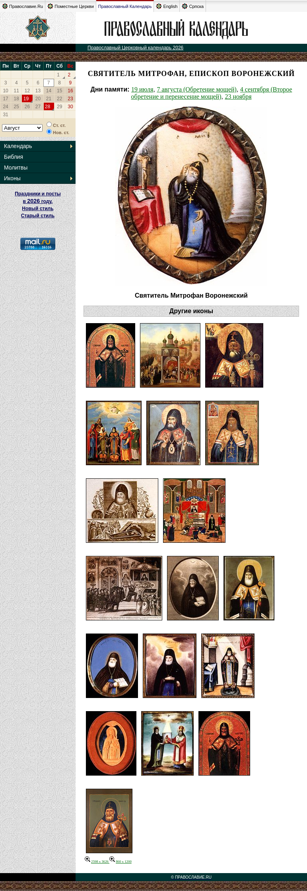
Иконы (12, 178)
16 (70, 91)
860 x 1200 (120, 862)
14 (48, 91)
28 (47, 106)
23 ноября (238, 96)
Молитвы (15, 167)
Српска (193, 6)
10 (5, 91)
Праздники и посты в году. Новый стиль (38, 201)
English (166, 6)
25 (16, 106)
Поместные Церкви (70, 6)
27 (38, 106)
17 (5, 98)
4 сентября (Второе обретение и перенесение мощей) (211, 93)
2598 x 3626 (97, 862)
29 (59, 106)
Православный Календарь (125, 6)
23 (70, 98)
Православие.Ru (22, 6)
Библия (13, 157)
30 (70, 106)
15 (59, 91)
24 (5, 106)
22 (59, 98)
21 (48, 98)
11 (16, 91)
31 (5, 114)
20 (38, 98)
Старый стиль (37, 215)
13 (38, 91)
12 (27, 91)
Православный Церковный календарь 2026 (135, 48)
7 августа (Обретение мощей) (197, 89)
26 (27, 106)
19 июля (142, 89)
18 (16, 98)
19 (26, 98)
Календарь (18, 146)
